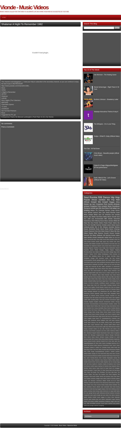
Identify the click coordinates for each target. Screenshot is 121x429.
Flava (105, 308)
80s (108, 200)
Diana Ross (103, 293)
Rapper (112, 250)
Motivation (111, 339)
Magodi (94, 333)
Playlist (118, 349)
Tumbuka (93, 378)
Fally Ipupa (103, 241)
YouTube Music (115, 256)
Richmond (90, 355)
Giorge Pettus (99, 312)
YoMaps (117, 382)
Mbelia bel (87, 335)
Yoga (85, 384)
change (92, 258)
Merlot (89, 337)
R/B (100, 197)
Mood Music (108, 245)
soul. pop (96, 262)
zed (99, 264)
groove (103, 260)
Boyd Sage (102, 281)
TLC (85, 218)
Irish (115, 241)
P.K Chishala (103, 347)
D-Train (107, 289)
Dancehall (117, 218)
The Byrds (93, 372)
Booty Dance (100, 229)
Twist (101, 378)
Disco (107, 208)
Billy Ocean (103, 239)
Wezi (118, 380)
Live (118, 208)
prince (92, 262)
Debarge (90, 291)
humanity (117, 393)
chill (104, 235)
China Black (103, 285)
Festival (89, 308)
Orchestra (86, 347)
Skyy (115, 252)
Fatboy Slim (97, 306)
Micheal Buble (87, 339)
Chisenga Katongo (104, 210)
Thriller (97, 376)
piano (88, 262)
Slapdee (106, 362)
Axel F (116, 272)
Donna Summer (100, 295)
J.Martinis (114, 318)
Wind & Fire (99, 382)
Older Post (3, 185)
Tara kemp (117, 370)
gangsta (99, 260)
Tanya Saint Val (110, 370)
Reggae (111, 202)
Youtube (117, 233)
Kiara (102, 243)
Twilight (98, 378)
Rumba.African (94, 357)
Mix (115, 231)
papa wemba (88, 237)
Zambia (110, 204)
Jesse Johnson (116, 320)
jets (102, 395)
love (113, 214)
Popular (87, 200)
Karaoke (98, 243)
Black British (91, 279)
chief (107, 389)
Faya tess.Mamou (111, 306)
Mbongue (93, 335)
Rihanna (95, 355)
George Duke (91, 312)
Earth (100, 297)
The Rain (95, 374)
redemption (108, 399)
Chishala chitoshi (111, 285)
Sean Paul (103, 252)
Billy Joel (113, 277)
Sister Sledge (109, 252)
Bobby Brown (116, 279)
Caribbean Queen (104, 283)
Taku (104, 370)
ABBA (103, 266)
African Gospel (90, 202)
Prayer (110, 223)
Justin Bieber (92, 243)
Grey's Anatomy (112, 314)
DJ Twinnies (112, 289)
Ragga (106, 250)
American (114, 270)
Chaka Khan (90, 285)
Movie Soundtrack (114, 206)
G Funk (104, 310)
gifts (98, 393)
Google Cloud (87, 314)
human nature (115, 235)
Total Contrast (113, 254)
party (90, 399)
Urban (85, 380)
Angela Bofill (91, 272)
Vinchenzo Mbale (101, 380)
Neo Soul (90, 223)
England (91, 301)
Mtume (114, 245)
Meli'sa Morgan (109, 335)
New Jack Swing (104, 212)
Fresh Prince (87, 310)
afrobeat (86, 206)
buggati (99, 389)
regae (113, 399)
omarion (86, 399)
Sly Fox (111, 362)
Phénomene (112, 349)
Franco (109, 308)
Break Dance (109, 229)
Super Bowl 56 (100, 368)
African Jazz (87, 216)
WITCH (86, 256)
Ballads (86, 204)
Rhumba (112, 212)
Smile (118, 252)
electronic (105, 391)
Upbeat (118, 378)
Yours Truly (93, 384)
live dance (112, 395)
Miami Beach (95, 337)
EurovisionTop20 (103, 303)
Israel (93, 318)
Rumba (93, 197)
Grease (97, 314)
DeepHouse (104, 291)
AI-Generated (99, 218)
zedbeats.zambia (89, 227)
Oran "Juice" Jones (114, 345)
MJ (90, 245)
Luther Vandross (110, 330)
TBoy (98, 370)
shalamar (107, 401)
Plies (85, 351)
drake (101, 391)
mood (85, 262)
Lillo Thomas (106, 328)
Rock (105, 204)
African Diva (105, 268)
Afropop (105, 227)
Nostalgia (108, 343)
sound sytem (104, 403)
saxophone (102, 401)
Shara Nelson (116, 360)
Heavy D (107, 231)
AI (112, 266)
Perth (115, 347)
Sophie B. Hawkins (97, 364)
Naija (85, 223)
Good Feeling (116, 312)
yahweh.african (88, 264)
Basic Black (101, 274)
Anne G (104, 272)
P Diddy (97, 347)
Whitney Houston (88, 382)
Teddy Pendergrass (103, 254)
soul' (118, 401)
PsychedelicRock (99, 351)
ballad (114, 208)
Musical (89, 341)
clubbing (113, 389)
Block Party (101, 279)
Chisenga (117, 229)
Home (4, 17)
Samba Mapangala (107, 357)
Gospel (105, 202)
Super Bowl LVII (109, 368)
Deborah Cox (96, 291)
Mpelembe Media (72, 425)
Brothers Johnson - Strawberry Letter (106, 99)
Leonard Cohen (92, 328)
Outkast (92, 347)
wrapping (101, 405)
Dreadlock (86, 297)
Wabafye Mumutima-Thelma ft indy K (106, 112)
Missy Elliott (105, 339)
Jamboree (93, 320)
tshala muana (116, 225)
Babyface (94, 274)
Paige (103, 248)
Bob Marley (108, 279)
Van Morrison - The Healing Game (105, 75)
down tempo (96, 391)
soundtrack (102, 262)
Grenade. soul (103, 314)
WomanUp (105, 382)
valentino (96, 405)
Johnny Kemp (108, 322)
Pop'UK (118, 248)
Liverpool (98, 330)
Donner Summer (109, 295)
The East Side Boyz (111, 372)
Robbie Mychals (102, 355)
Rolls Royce (110, 355)
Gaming (113, 310)
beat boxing (116, 386)
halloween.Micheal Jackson (107, 393)
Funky (99, 310)
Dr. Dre (117, 295)
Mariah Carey (101, 245)
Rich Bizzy (107, 353)
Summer (98, 225)
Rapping (117, 250)
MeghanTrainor (100, 335)
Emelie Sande (95, 241)
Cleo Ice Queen (115, 287)
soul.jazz (98, 403)
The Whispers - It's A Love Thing (104, 124)
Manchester (104, 333)
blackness (86, 389)
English (96, 301)
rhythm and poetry (89, 401)
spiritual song (111, 403)
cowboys (90, 391)
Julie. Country (104, 324)
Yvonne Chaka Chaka (102, 384)
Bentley (99, 277)
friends (94, 260)
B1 (119, 272)
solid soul (91, 218)
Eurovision (86, 303)
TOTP (95, 254)
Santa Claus (90, 360)
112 (108, 264)
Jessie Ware (87, 322)
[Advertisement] (102, 49)
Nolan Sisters (102, 343)
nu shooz (108, 397)
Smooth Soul (116, 216)
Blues (108, 239)
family (118, 391)
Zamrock (86, 235)
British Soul (97, 214)
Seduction (97, 360)
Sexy (101, 360)
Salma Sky (116, 223)
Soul (86, 197)
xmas (110, 237)
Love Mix (103, 330)
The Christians (101, 372)
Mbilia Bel (117, 220)
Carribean (112, 283)
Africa (118, 202)
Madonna (94, 245)
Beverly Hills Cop (106, 277)
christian (104, 225)
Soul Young (116, 364)
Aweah (112, 272)
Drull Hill (92, 297)
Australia (111, 227)
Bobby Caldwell (88, 281)
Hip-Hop (107, 316)
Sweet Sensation (88, 370)
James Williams (101, 320)
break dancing (93, 389)
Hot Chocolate (114, 316)
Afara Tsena (98, 268)
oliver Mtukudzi (115, 397)
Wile (94, 382)
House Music (104, 220)
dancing (108, 235)
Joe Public (101, 322)
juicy (104, 395)
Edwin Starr (112, 297)
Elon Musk (101, 231)
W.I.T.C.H (113, 380)
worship (117, 214)
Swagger (117, 368)
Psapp (92, 351)
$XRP (101, 264)
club (110, 389)
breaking (87, 210)
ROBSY (89, 353)
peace (109, 225)
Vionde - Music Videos (24, 7)
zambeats (94, 264)
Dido (108, 293)
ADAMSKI (108, 266)
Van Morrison (91, 380)
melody (90, 397)
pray (97, 399)
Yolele (88, 384)
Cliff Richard (87, 289)
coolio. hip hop (110, 258)
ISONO (111, 241)
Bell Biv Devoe (93, 277)
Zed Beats (93, 235)
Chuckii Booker (100, 287)
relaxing (117, 399)
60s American (92, 266)
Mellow (92, 210)
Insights (89, 318)
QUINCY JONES (109, 351)
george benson (93, 393)
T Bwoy (90, 254)
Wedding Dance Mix (98, 256)
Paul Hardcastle (110, 248)
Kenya (97, 326)
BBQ (85, 274)
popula (93, 399)
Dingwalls (113, 293)
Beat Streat (116, 274)
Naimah (98, 341)
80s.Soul (117, 237)
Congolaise (99, 204)
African (94, 200)
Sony (90, 364)
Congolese (93, 206)
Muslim (94, 341)
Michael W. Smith (114, 337)
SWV (100, 357)
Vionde (108, 380)
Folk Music (99, 216)
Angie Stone (98, 272)
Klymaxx (113, 326)
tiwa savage (90, 405)
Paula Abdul (110, 347)
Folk (110, 208)
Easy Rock (105, 297)
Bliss (96, 279)
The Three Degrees (111, 374)
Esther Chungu (115, 301)
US (119, 254)
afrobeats (116, 204)
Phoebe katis (105, 349)
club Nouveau (100, 258)
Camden (96, 283)
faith (115, 391)
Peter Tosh (93, 349)
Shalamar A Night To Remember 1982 (22, 24)
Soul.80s (93, 225)
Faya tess (103, 306)
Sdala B (97, 252)
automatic (106, 386)
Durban (97, 297)
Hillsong (97, 220)
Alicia (109, 270)
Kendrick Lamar (91, 326)
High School (102, 316)
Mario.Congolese (115, 333)
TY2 (101, 370)
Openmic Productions (103, 345)
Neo (110, 341)
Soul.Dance (87, 366)
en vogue (111, 391)
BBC (105, 218)
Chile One (117, 239)
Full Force (94, 310)
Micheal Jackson (93, 212)
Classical (91, 231)
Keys (107, 326)
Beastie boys (108, 274)
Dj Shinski (92, 295)
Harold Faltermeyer (93, 316)
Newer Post (79, 185)
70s (96, 210)
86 (97, 266)
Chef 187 (96, 285)
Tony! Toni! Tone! (115, 376)
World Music (112, 382)
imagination (87, 395)
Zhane (94, 386)
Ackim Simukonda (88, 239)
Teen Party (87, 372)
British (94, 216)
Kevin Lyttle (102, 326)
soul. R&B (86, 403)
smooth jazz (95, 208)
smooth (94, 237)
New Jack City (116, 341)
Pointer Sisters (98, 223)
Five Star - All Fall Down (92, 148)
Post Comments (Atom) (17, 189)
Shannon (100, 233)
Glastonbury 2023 (89, 220)
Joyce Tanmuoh (95, 324)
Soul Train (87, 225)
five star (86, 393)
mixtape (90, 214)
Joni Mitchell (116, 322)
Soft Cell (86, 364)
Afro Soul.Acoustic (96, 270)
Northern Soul (98, 248)
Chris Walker (91, 287)
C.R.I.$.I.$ (91, 283)
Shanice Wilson (108, 360)
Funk (99, 206)
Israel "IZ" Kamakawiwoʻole (103, 318)
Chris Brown (87, 241)
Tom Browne (107, 376)
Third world (92, 376)
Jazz (93, 204)
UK (103, 214)
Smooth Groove (109, 233)
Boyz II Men (108, 281)
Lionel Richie (91, 330)
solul (115, 401)
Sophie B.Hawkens (108, 364)
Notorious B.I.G (116, 343)
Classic (86, 231)
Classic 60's (107, 287)
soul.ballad (92, 403)
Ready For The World (98, 353)
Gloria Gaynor (108, 312)
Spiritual (100, 366)
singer (112, 401)
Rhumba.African (88, 252)
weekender (100, 237)
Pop (113, 200)
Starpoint (114, 366)
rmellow (96, 401)
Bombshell (92, 229)
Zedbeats (99, 235)
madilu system (116, 260)
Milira (100, 339)
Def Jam (109, 291)
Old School (90, 345)
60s (113, 237)
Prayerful (86, 250)
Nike (97, 343)
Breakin (112, 239)
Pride (88, 351)
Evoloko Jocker (113, 303)
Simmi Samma (96, 362)
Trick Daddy (87, 378)
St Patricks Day (107, 366)
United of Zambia (110, 378)
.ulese (105, 264)
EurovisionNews (94, 303)
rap (90, 204)
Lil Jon (100, 328)
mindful (94, 397)
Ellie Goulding (91, 299)
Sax (94, 252)
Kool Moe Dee (113, 243)
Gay (108, 241)
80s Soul (102, 208)
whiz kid (117, 262)
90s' (100, 266)
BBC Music (97, 239)
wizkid (106, 237)
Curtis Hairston (100, 289)
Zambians (89, 386)
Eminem (107, 299)
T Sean (95, 370)
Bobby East (96, 281)
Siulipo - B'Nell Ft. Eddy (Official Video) (107, 136)
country (118, 258)
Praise (106, 223)
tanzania (108, 262)
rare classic (102, 399)
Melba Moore (107, 216)
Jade (89, 320)
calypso (104, 389)
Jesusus (93, 322)
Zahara (110, 384)
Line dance (113, 328)
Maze (112, 231)
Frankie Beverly (115, 308)
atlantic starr (100, 386)
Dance (106, 197)
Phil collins (99, 349)
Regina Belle (93, 233)
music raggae (100, 397)
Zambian (102, 200)
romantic (104, 206)
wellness (112, 262)
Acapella (86, 268)
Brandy (110, 218)
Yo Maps (107, 256)
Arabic (108, 272)
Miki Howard (95, 339)
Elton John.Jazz (100, 299)
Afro (89, 270)
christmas (108, 214)
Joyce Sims (87, 324)
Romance (87, 208)
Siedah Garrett (88, 362)
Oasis (85, 345)
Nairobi (103, 341)
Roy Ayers (87, 357)
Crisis (96, 231)
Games (108, 310)
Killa (110, 326)
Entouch (101, 301)
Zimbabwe (86, 258)
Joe (97, 322)
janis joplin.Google (95, 395)
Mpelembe (117, 339)
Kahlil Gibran (112, 324)
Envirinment (107, 301)
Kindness (106, 243)
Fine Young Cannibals (97, 308)
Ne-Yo (106, 341)
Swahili (86, 254)
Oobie (95, 345)
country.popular (88, 260)
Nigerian (91, 248)
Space (96, 366)
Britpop (114, 281)
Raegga (101, 250)
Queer (91, 250)
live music (108, 260)
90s (99, 202)
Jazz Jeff (108, 320)
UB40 (104, 378)
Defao (114, 291)
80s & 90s (98, 227)
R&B (118, 200)
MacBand (89, 333)
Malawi (98, 333)
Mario (108, 333)
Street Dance (92, 368)
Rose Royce (116, 355)
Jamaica (110, 220)
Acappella (91, 268)
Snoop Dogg (116, 362)
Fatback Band (90, 306)
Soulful (92, 366)
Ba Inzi (89, 274)
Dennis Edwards (94, 293)
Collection (93, 289)
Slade (101, 362)
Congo (113, 210)
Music (85, 341)
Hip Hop (115, 197)
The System (102, 374)
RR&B (96, 250)
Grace (93, 314)
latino (107, 395)
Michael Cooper (104, 337)
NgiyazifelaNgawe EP (89, 343)
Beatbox (86, 277)
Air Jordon (104, 270)
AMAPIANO (116, 266)
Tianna (101, 376)
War (90, 256)
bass (111, 386)
